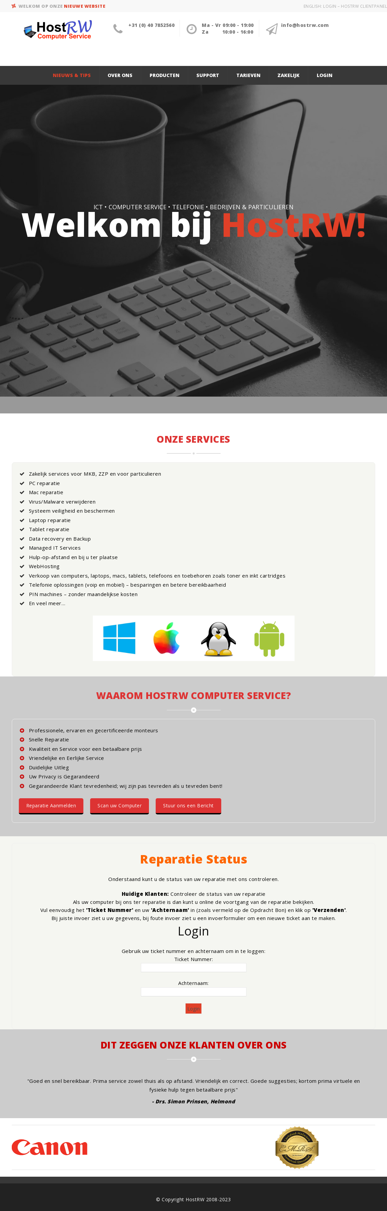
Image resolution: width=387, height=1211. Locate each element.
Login (325, 75)
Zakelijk (288, 75)
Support (207, 75)
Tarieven (248, 75)
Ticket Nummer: (193, 959)
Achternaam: (193, 983)
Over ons (120, 75)
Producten (165, 75)
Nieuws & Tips (72, 75)
